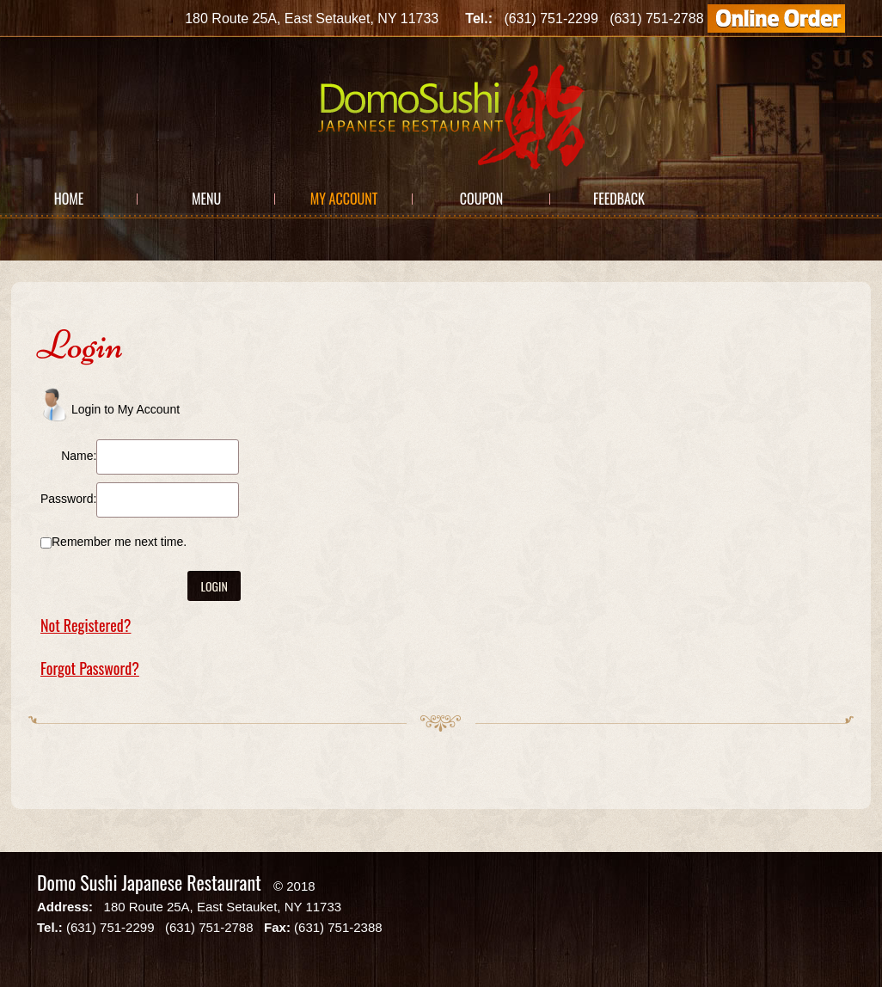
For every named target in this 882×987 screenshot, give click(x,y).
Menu (206, 198)
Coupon (481, 198)
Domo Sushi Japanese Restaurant (149, 882)
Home (69, 198)
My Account (344, 198)
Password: (68, 499)
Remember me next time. (119, 542)
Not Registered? (85, 625)
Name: (78, 456)
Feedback (619, 198)
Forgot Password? (89, 668)
